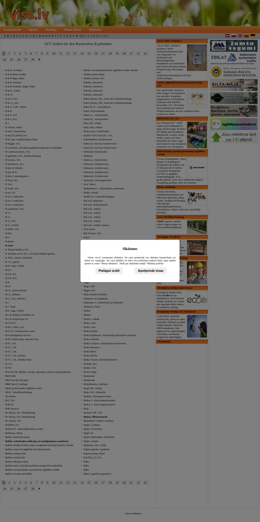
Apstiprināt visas (150, 270)
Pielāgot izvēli (108, 270)
